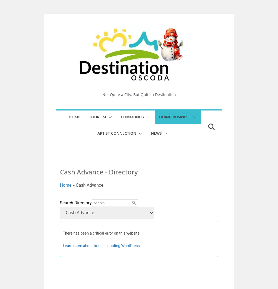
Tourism (97, 116)
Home (74, 116)
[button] (109, 117)
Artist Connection (116, 133)
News (156, 133)
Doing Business (175, 116)
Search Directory (76, 202)
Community (132, 116)
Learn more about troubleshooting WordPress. (102, 246)
